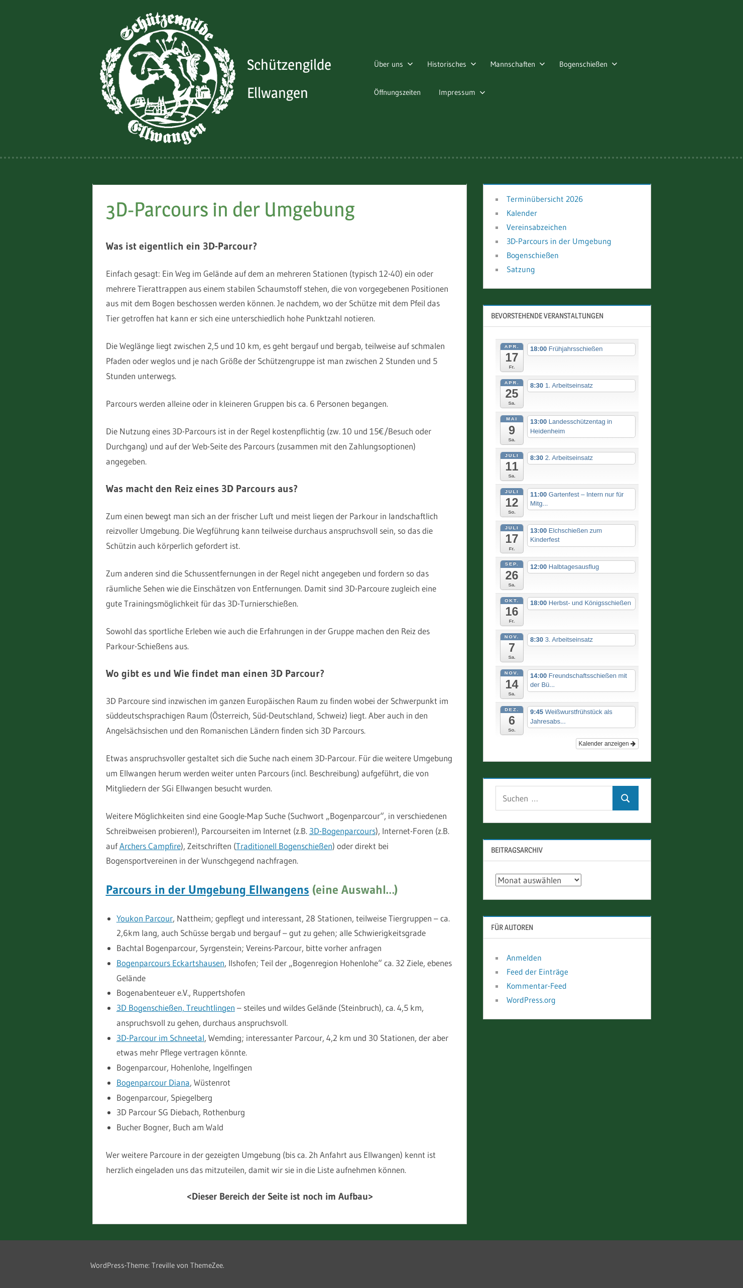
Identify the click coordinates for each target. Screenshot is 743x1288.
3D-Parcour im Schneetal (160, 1034)
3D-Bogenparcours (342, 828)
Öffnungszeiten (403, 90)
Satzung (521, 266)
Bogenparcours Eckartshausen (170, 960)
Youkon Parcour (144, 915)
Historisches (457, 62)
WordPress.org (531, 997)
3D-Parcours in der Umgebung (559, 238)
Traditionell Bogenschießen (284, 843)
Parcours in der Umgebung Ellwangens (207, 886)
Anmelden (524, 955)
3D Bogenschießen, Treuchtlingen (175, 1005)
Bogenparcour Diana (153, 1079)
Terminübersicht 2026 (545, 196)
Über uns (399, 62)
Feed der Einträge (537, 969)
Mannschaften (524, 62)
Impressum (468, 90)
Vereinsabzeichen (537, 224)
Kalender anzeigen (607, 741)
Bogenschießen (594, 62)
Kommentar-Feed (537, 983)
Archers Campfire (150, 843)
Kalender (522, 210)
